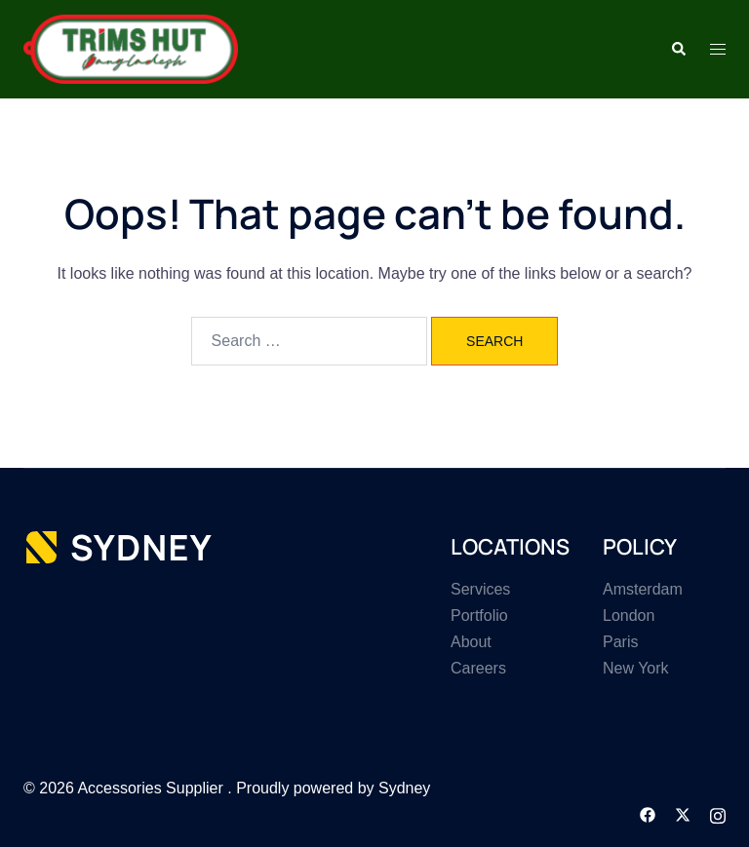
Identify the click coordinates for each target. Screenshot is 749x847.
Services (480, 589)
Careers (478, 668)
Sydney (404, 788)
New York (636, 668)
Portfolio (479, 615)
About (471, 642)
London (628, 615)
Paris (620, 642)
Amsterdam (643, 589)
